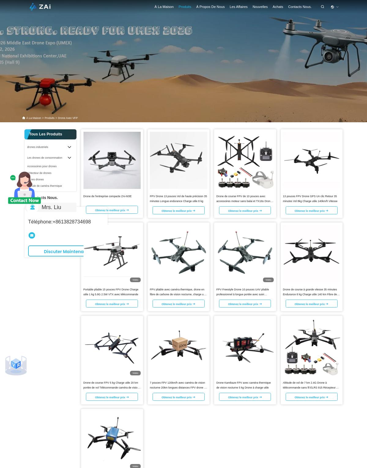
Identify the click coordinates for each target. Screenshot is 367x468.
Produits (185, 7)
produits (49, 118)
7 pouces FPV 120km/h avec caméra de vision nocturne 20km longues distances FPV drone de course (178, 387)
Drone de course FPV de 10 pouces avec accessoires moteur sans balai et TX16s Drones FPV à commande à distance (245, 200)
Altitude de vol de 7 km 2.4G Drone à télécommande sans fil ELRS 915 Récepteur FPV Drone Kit (309, 387)
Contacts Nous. (300, 7)
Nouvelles (260, 7)
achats (278, 7)
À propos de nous (210, 7)
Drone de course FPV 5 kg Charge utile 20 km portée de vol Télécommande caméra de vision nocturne (111, 387)
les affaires (239, 7)
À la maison (164, 7)
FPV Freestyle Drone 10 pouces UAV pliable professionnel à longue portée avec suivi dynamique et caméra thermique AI (243, 294)
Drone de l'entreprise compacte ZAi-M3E (107, 195)
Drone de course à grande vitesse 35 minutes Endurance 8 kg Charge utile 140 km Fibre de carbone (310, 294)
